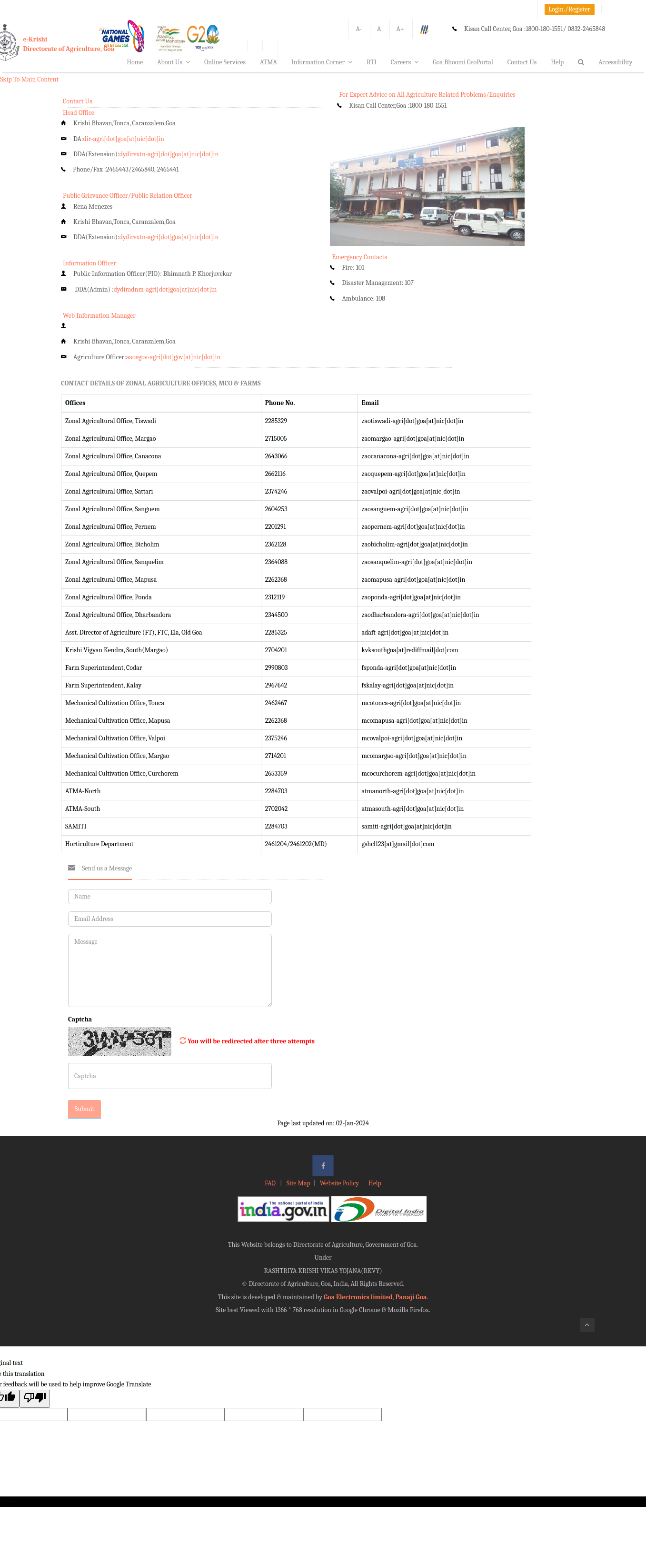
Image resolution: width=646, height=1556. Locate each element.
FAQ (271, 1183)
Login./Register (569, 9)
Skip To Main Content (29, 79)
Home (135, 62)
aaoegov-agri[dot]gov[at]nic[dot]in (173, 357)
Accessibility (615, 62)
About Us (173, 62)
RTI (372, 62)
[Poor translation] (35, 1398)
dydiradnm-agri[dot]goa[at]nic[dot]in (165, 289)
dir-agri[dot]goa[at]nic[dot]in (123, 139)
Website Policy (339, 1183)
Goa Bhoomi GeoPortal (463, 62)
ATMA (268, 62)
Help (557, 62)
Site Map (298, 1183)
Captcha (80, 1019)
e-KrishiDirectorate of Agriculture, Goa (69, 44)
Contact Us (522, 62)
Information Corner (321, 62)
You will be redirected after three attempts (251, 1041)
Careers (405, 62)
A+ (400, 29)
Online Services (225, 62)
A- (359, 29)
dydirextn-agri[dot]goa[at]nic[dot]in (169, 154)
